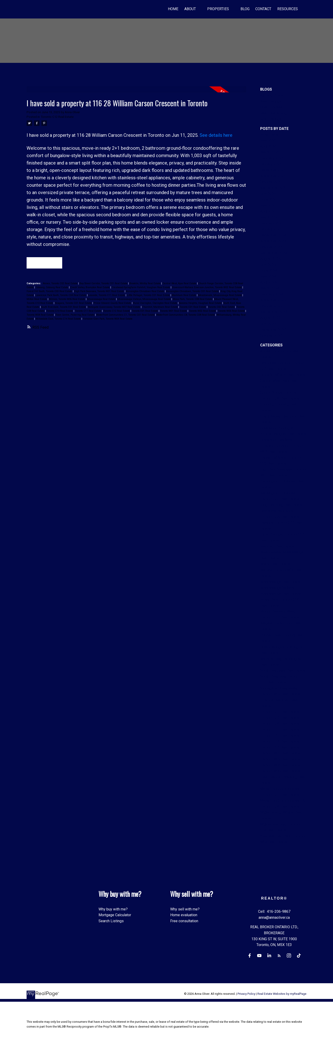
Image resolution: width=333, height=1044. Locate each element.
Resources (287, 9)
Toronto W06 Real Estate (231, 311)
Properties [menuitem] (218, 9)
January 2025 (271, 229)
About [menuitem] (190, 9)
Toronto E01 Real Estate (145, 311)
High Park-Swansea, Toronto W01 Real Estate (99, 291)
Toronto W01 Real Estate (174, 311)
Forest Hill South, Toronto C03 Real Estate (50, 291)
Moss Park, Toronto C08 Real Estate (193, 299)
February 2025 (272, 223)
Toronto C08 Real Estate (279, 723)
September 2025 (273, 188)
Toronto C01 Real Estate (193, 307)
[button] (249, 955)
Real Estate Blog (273, 113)
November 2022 (273, 300)
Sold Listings (271, 119)
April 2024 (268, 282)
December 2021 (273, 329)
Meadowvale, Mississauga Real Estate (220, 295)
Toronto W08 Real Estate (40, 315)
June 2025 (268, 199)
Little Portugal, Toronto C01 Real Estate (148, 295)
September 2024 (273, 253)
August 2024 (270, 258)
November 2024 (273, 241)
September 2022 (273, 312)
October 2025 (271, 182)
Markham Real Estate (184, 295)
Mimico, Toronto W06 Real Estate (67, 299)
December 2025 (273, 170)
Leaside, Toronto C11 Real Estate (107, 295)
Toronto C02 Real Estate (221, 307)
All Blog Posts (272, 95)
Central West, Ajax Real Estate (180, 283)
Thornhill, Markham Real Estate (160, 307)
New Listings (271, 101)
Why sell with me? (185, 909)
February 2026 (272, 158)
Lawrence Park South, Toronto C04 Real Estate (61, 295)
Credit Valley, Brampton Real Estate (90, 287)
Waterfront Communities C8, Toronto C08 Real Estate (186, 315)
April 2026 (268, 146)
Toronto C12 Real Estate (57, 117)
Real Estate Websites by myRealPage (281, 994)
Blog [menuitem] (245, 9)
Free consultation (184, 921)
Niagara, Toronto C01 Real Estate (73, 303)
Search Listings (111, 921)
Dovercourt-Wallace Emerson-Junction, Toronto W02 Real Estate (207, 287)
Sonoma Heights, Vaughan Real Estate (200, 303)
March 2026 (269, 152)
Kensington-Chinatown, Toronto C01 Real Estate (192, 291)
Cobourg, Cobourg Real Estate (52, 287)
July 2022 (268, 324)
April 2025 (268, 211)
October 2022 (271, 306)
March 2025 (269, 217)
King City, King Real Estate (281, 505)
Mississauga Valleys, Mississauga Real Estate (144, 299)
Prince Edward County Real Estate (113, 303)
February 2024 (272, 294)
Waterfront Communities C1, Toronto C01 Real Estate (125, 315)
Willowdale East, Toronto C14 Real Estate (58, 319)
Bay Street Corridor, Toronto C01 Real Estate (104, 283)
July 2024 (268, 265)
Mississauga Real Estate (101, 299)
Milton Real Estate (37, 299)
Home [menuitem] (173, 9)
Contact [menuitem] (263, 9)
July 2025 (268, 194)
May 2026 (268, 140)
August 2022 (270, 318)
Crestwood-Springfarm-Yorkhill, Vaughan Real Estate (141, 287)
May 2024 (268, 276)
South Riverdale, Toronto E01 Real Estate (63, 307)
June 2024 (268, 270)
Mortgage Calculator (115, 915)
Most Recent (270, 134)
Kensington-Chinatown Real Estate (145, 291)
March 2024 (269, 288)
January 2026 (271, 164)
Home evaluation (183, 915)
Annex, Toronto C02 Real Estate (60, 283)
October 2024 (271, 247)
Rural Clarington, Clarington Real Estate (155, 303)
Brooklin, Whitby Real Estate (145, 283)
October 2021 (271, 335)
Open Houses (271, 107)
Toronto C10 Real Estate (60, 311)
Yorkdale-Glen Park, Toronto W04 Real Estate (108, 319)
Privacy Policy (246, 994)
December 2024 (273, 235)
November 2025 (273, 176)
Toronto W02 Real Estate (202, 311)
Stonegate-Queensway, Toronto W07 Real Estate (114, 307)
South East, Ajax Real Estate (282, 670)
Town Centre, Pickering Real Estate (75, 315)
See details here (216, 135)
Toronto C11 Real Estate (88, 311)
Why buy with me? (113, 909)
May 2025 (268, 205)
